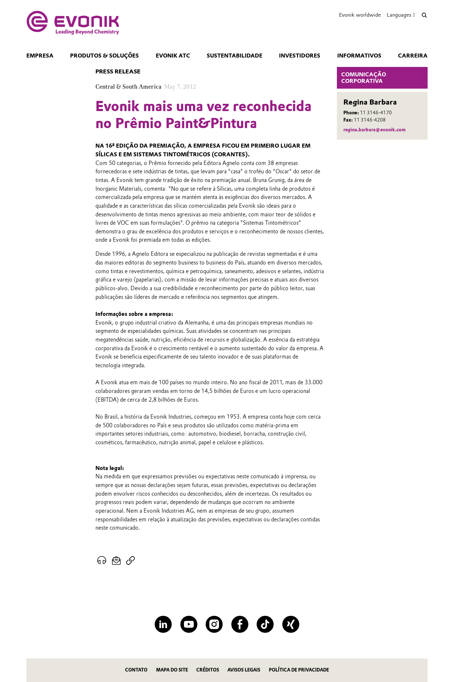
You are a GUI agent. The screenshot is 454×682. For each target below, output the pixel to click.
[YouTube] (188, 624)
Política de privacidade (299, 670)
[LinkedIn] (163, 624)
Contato (136, 670)
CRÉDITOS (207, 670)
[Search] (424, 15)
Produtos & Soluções (104, 55)
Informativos (359, 55)
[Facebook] (239, 624)
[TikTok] (265, 624)
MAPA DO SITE (172, 670)
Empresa (39, 55)
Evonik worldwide (360, 15)
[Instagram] (214, 624)
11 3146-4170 (376, 112)
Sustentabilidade (234, 55)
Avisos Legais (243, 670)
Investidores (299, 55)
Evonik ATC (173, 55)
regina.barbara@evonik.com (374, 129)
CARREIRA (413, 55)
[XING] (290, 624)
